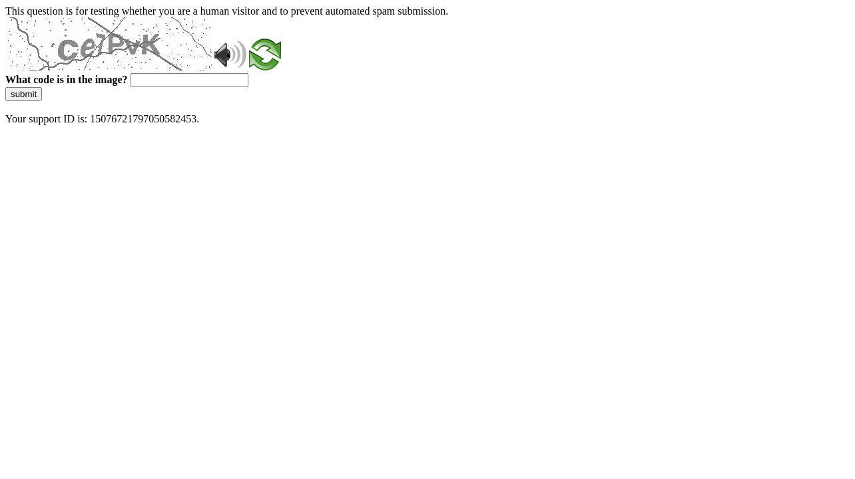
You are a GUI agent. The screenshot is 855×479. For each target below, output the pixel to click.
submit (24, 94)
